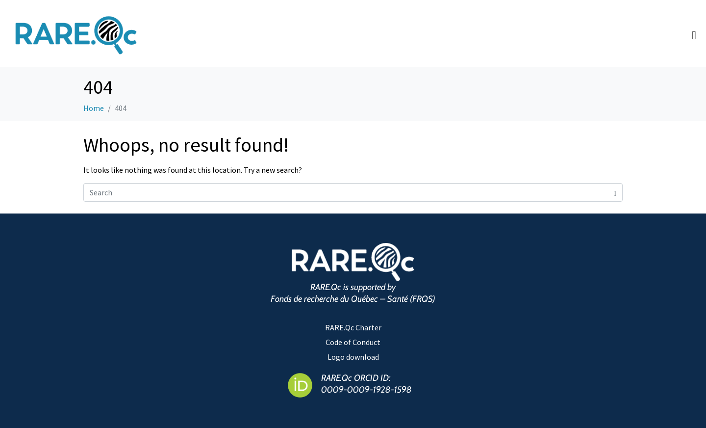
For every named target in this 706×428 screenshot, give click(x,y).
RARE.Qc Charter (353, 327)
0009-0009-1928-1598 (366, 389)
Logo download (353, 357)
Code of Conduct (353, 342)
